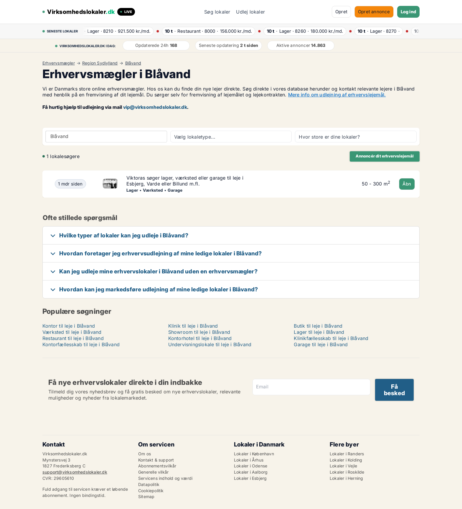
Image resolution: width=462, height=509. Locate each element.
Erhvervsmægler (58, 63)
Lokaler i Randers (347, 453)
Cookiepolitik (151, 490)
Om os (144, 453)
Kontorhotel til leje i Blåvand (200, 338)
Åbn (406, 184)
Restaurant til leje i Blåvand (73, 338)
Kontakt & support (156, 459)
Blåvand (133, 63)
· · (115, 31)
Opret (341, 11)
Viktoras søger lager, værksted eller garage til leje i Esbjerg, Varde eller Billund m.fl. (184, 181)
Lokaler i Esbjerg (250, 478)
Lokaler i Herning (346, 478)
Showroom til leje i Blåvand (199, 332)
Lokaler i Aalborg (251, 471)
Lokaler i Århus (248, 459)
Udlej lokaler (250, 12)
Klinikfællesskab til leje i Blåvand (331, 338)
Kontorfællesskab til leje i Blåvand (81, 344)
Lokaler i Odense (250, 465)
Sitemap (146, 496)
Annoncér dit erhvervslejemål (385, 156)
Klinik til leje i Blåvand (193, 326)
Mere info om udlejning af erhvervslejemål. (337, 95)
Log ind (408, 11)
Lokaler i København (254, 453)
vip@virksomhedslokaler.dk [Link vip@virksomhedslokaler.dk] (155, 107)
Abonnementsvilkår (157, 465)
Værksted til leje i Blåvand (71, 332)
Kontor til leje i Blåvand (68, 326)
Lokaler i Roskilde (347, 471)
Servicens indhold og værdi (165, 478)
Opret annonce (374, 11)
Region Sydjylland (100, 63)
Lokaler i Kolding (346, 459)
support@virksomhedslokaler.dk (74, 471)
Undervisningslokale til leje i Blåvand (210, 344)
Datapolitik (148, 484)
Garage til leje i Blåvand (321, 344)
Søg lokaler (217, 12)
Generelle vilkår (153, 471)
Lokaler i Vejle (343, 465)
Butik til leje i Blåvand (318, 326)
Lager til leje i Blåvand (319, 332)
